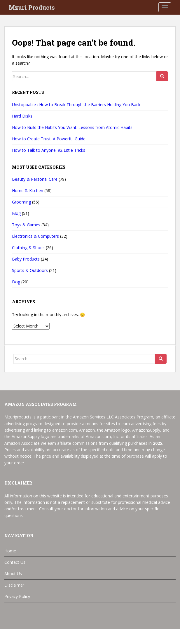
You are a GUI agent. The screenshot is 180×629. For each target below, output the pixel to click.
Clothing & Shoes (28, 247)
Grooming (21, 202)
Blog (16, 213)
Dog (16, 282)
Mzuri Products (32, 7)
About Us (13, 573)
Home (10, 551)
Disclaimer (14, 585)
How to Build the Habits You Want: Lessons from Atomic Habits (72, 127)
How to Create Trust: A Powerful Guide (48, 139)
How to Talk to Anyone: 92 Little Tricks (48, 150)
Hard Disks (22, 116)
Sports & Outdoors (30, 270)
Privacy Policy (17, 596)
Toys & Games (26, 225)
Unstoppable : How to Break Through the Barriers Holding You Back (76, 104)
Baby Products (26, 259)
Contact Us (14, 562)
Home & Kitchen (27, 190)
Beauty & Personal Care (34, 179)
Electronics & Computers (35, 236)
